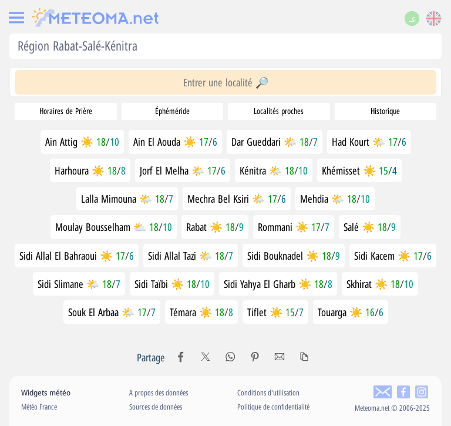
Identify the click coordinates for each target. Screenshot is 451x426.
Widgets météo (45, 392)
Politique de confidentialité (273, 406)
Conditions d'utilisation (268, 392)
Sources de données (155, 406)
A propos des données (158, 392)
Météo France (39, 406)
